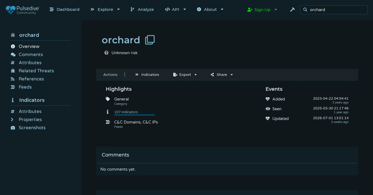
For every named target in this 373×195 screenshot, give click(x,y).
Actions (110, 74)
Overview (25, 46)
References (27, 79)
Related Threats (32, 71)
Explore (102, 9)
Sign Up (258, 9)
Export (182, 74)
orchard (25, 35)
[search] (335, 9)
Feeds (21, 87)
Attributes (26, 63)
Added (278, 99)
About (207, 9)
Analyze (142, 9)
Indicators (27, 100)
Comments (27, 54)
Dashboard (64, 9)
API (172, 9)
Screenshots (28, 128)
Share (219, 74)
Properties (26, 119)
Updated (280, 118)
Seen (277, 108)
